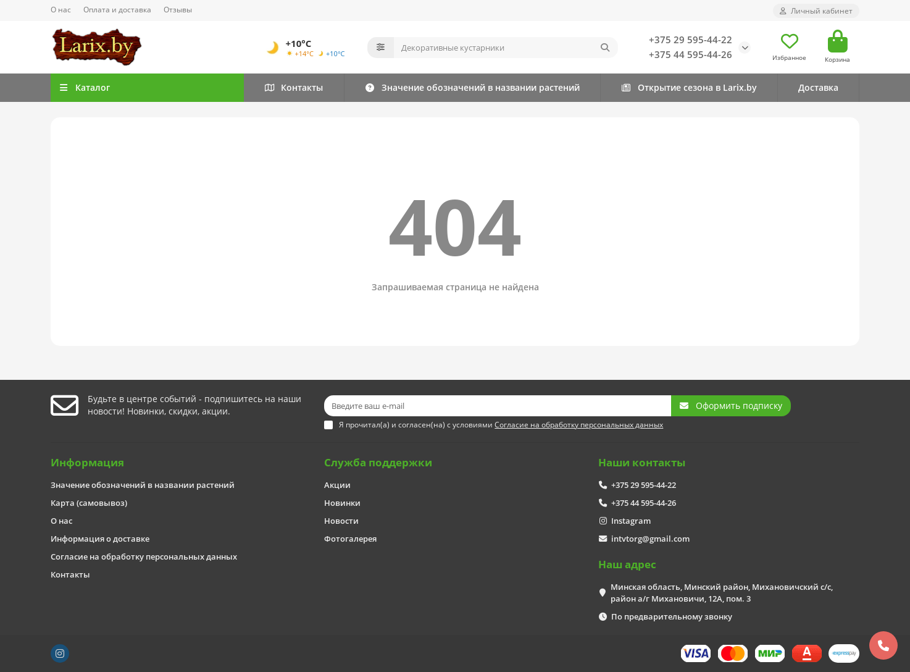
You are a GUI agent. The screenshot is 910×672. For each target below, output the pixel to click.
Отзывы (178, 9)
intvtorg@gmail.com (650, 538)
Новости (341, 520)
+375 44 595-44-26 (690, 54)
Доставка (818, 87)
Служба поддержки (378, 462)
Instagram (631, 520)
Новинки (342, 502)
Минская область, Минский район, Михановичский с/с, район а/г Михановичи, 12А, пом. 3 (722, 592)
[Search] (506, 47)
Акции (337, 484)
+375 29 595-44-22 (690, 39)
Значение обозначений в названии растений (472, 87)
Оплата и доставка (117, 9)
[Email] (497, 405)
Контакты (294, 87)
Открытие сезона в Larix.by (688, 87)
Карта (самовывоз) (89, 502)
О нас (61, 9)
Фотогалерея (350, 538)
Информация (87, 462)
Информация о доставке (100, 538)
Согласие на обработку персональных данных (144, 556)
